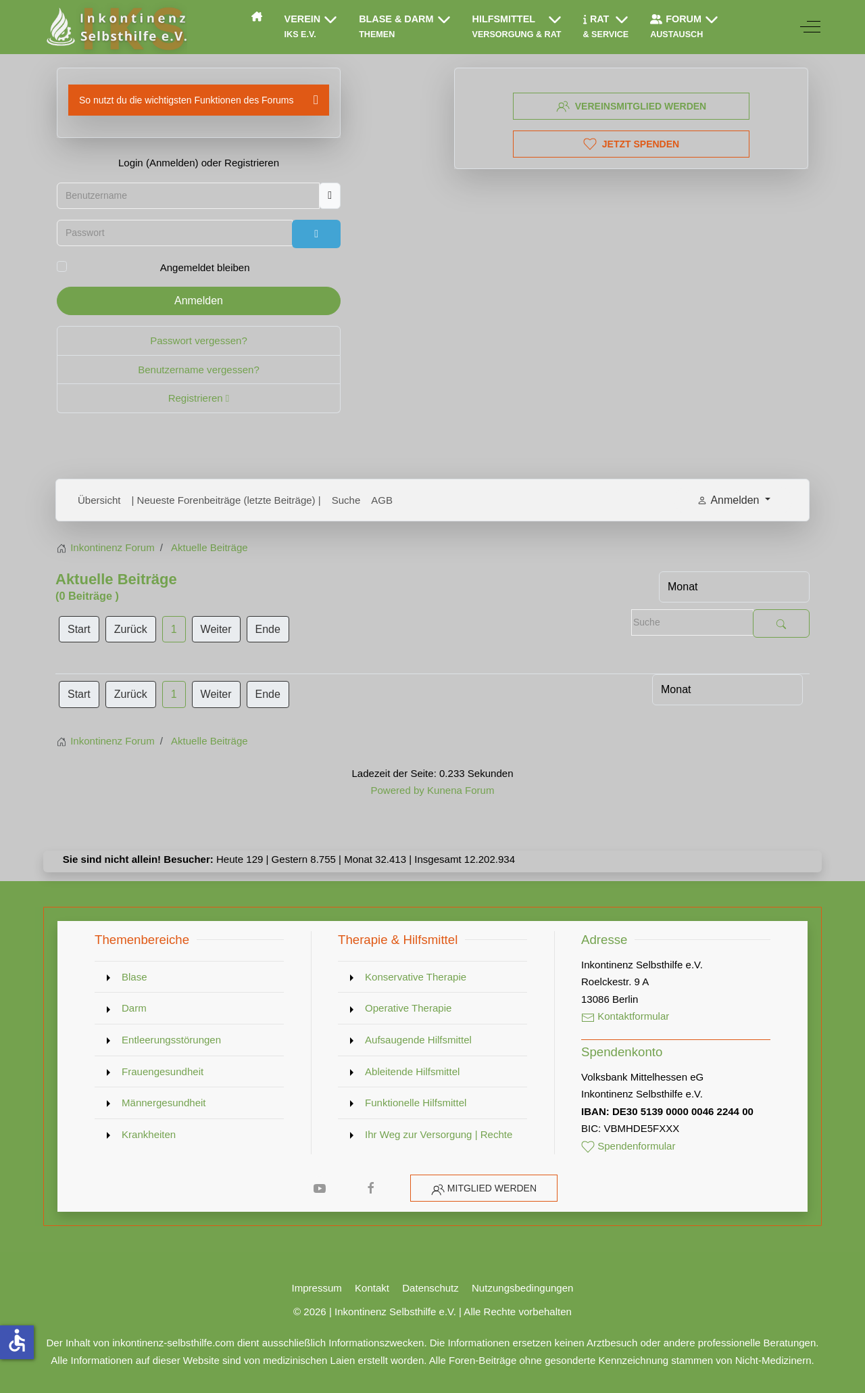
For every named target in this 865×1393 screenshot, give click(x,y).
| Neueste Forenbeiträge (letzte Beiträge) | (226, 500)
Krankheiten (149, 1134)
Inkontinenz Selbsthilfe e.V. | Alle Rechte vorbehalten (453, 1311)
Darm (134, 1008)
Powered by (397, 790)
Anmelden (198, 300)
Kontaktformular (625, 1016)
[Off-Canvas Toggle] (810, 27)
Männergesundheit (164, 1102)
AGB (382, 500)
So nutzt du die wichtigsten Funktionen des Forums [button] (186, 100)
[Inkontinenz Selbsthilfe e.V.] (115, 27)
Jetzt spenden (631, 144)
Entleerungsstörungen (171, 1039)
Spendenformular (628, 1146)
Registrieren (199, 398)
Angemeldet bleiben (205, 267)
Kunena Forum (460, 790)
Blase (134, 977)
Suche (346, 500)
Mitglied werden (492, 1188)
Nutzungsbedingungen (522, 1288)
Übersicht (99, 500)
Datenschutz (430, 1288)
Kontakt (372, 1288)
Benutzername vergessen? (199, 369)
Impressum (317, 1288)
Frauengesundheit (162, 1071)
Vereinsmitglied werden (631, 106)
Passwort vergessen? (198, 340)
